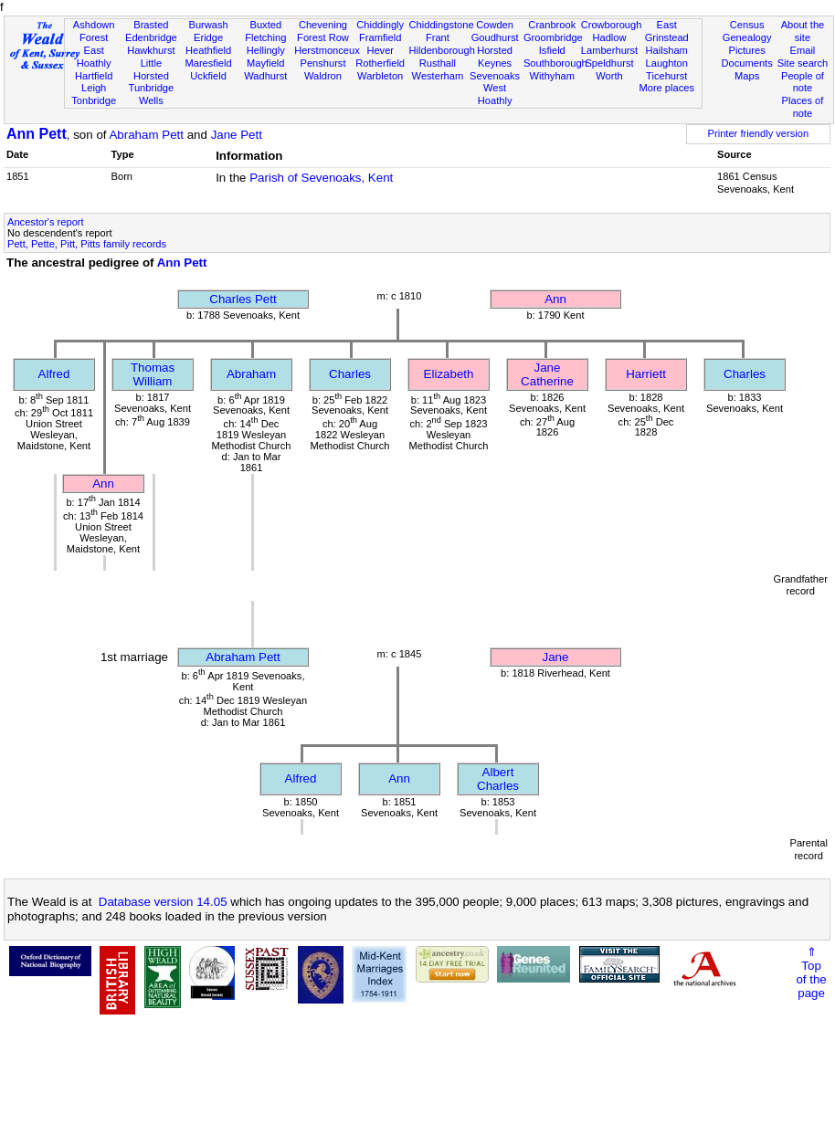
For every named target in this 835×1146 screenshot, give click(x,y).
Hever (380, 50)
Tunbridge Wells (151, 94)
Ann (555, 299)
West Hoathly (495, 94)
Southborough (555, 63)
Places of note (803, 107)
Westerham (438, 75)
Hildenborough (442, 50)
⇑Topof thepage (811, 972)
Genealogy (747, 37)
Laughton (667, 63)
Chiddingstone (441, 24)
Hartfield (93, 75)
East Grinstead (667, 31)
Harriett (646, 374)
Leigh (93, 87)
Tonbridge (93, 100)
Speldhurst (609, 63)
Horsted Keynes (495, 56)
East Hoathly (94, 56)
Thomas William (152, 374)
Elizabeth (449, 374)
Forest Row (323, 37)
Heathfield (208, 50)
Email (803, 50)
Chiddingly (380, 24)
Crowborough (611, 24)
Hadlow (609, 37)
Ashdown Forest (94, 31)
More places (666, 87)
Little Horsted (151, 69)
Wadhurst (265, 75)
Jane (556, 657)
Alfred (54, 374)
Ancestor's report (45, 221)
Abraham (251, 374)
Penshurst (322, 63)
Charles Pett (242, 299)
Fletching (265, 37)
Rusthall (437, 63)
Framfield (380, 37)
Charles (350, 374)
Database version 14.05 (163, 902)
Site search (803, 63)
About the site (803, 31)
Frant (437, 37)
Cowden (494, 24)
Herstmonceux (327, 50)
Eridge (208, 37)
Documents (747, 63)
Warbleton (380, 75)
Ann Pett (36, 134)
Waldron (323, 75)
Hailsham (667, 50)
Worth (609, 75)
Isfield (552, 50)
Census (747, 24)
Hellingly (266, 50)
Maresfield (208, 63)
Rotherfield (380, 63)
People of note (802, 82)
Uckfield (208, 75)
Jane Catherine (547, 374)
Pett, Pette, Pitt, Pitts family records (86, 243)
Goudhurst (495, 37)
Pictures (747, 50)
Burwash (207, 24)
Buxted (265, 24)
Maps (747, 75)
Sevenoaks (495, 75)
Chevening (323, 24)
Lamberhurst (609, 50)
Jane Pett (236, 135)
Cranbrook (552, 24)
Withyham (552, 75)
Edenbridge (151, 37)
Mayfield (265, 63)
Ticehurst (666, 75)
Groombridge (553, 37)
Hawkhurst (150, 50)
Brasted (150, 24)
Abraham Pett (146, 135)
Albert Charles (498, 779)
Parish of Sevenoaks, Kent (321, 177)
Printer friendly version (758, 133)
